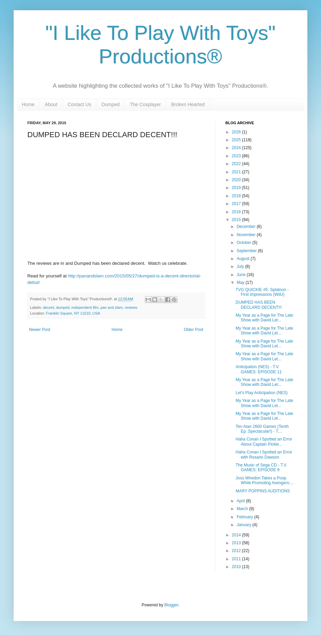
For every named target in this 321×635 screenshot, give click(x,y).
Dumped (110, 104)
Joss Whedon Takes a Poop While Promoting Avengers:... (265, 480)
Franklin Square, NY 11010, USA (73, 313)
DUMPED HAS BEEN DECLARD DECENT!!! (259, 304)
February (245, 517)
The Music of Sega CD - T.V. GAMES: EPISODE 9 (261, 467)
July (241, 266)
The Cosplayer (145, 104)
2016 (237, 212)
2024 (237, 147)
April (241, 501)
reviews (131, 307)
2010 (237, 566)
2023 (237, 156)
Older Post (193, 329)
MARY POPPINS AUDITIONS (263, 491)
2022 (237, 163)
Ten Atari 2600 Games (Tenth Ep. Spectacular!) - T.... (262, 429)
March (243, 508)
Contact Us (79, 104)
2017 (237, 203)
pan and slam (112, 307)
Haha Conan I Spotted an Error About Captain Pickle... (264, 441)
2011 (237, 559)
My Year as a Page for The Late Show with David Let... (264, 317)
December (247, 226)
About (51, 104)
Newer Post (39, 329)
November (247, 234)
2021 (237, 172)
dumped (62, 307)
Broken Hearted (188, 104)
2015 (237, 219)
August (244, 258)
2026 (237, 132)
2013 (237, 542)
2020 (237, 179)
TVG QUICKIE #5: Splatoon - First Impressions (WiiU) (262, 292)
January (244, 524)
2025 (237, 140)
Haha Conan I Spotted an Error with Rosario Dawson (264, 454)
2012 (237, 550)
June (242, 274)
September (247, 250)
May (241, 282)
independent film (84, 307)
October (244, 242)
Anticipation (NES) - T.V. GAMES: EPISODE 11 (259, 369)
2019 (237, 187)
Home (28, 104)
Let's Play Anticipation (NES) (262, 392)
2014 (237, 535)
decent (48, 307)
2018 (237, 195)
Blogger (171, 605)
